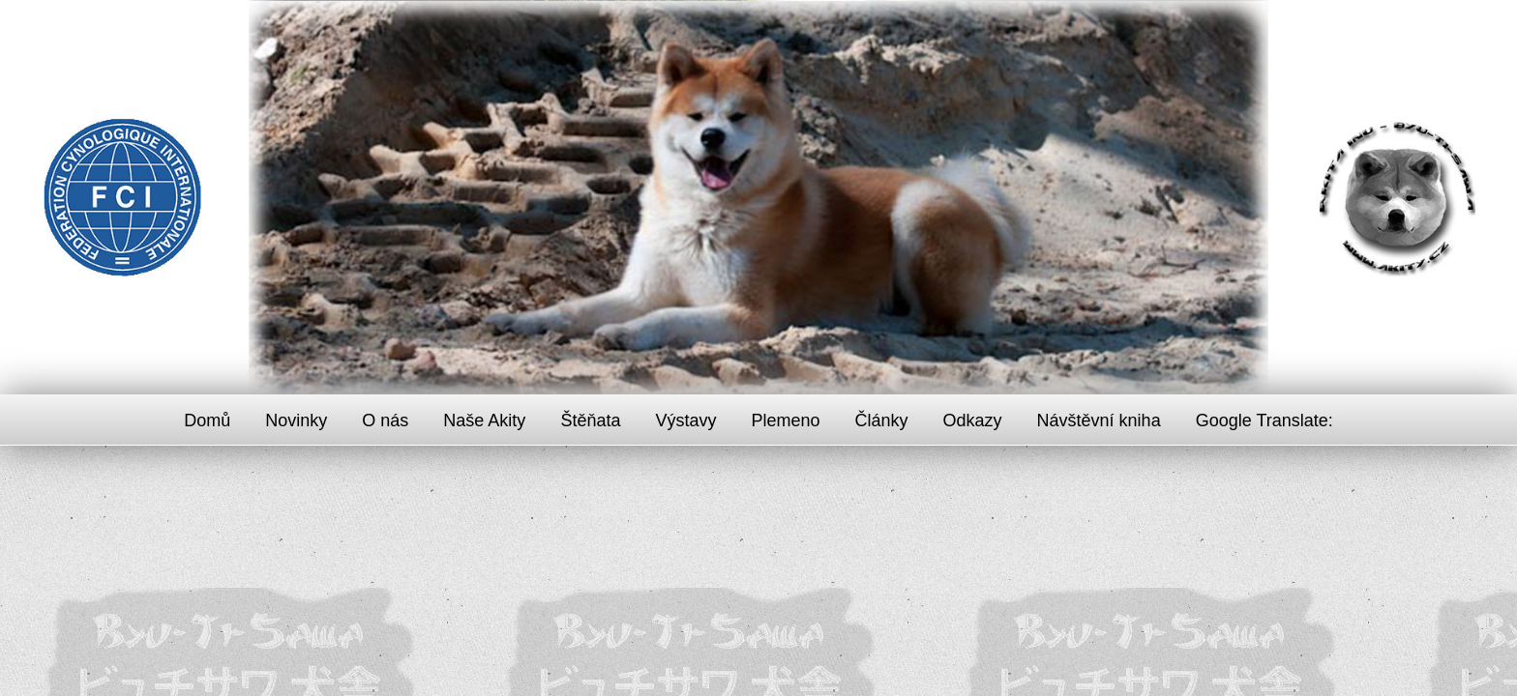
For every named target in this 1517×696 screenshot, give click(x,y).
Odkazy (972, 420)
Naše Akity (484, 420)
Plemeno (785, 420)
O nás (385, 420)
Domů (207, 420)
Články (881, 420)
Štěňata (590, 420)
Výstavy (685, 420)
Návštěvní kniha (1099, 420)
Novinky (296, 420)
